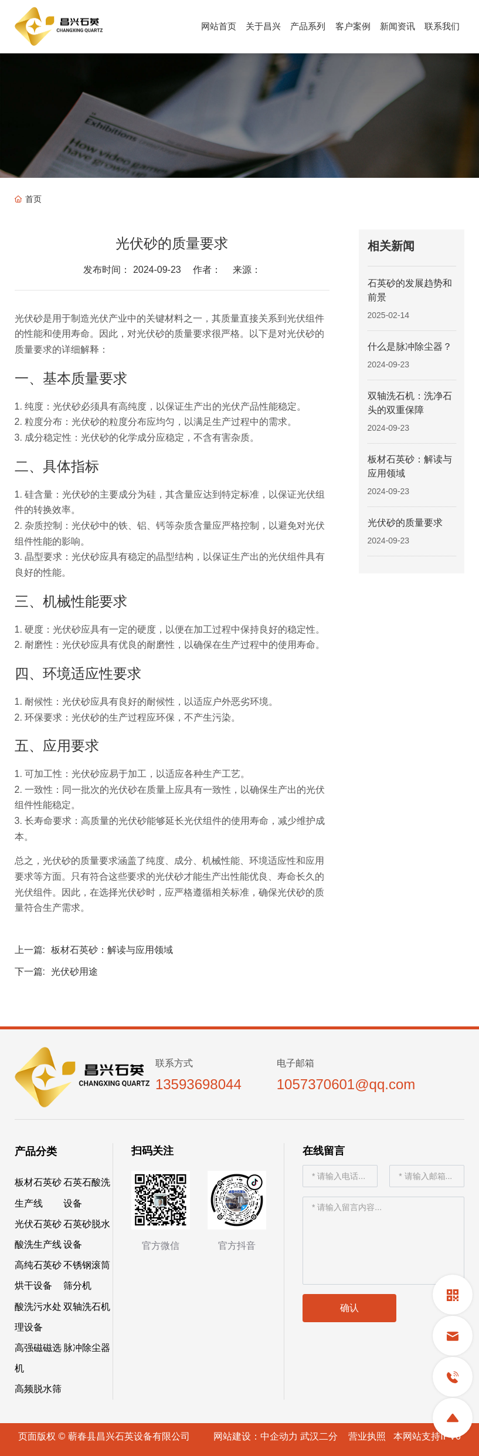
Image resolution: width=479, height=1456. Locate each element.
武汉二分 (319, 1436)
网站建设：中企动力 (255, 1436)
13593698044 (198, 1084)
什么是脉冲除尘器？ (410, 347)
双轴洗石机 (86, 1307)
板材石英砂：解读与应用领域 (112, 950)
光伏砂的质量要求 (405, 523)
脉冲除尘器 (86, 1348)
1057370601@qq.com (346, 1084)
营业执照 (367, 1436)
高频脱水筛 (38, 1389)
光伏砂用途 (74, 972)
